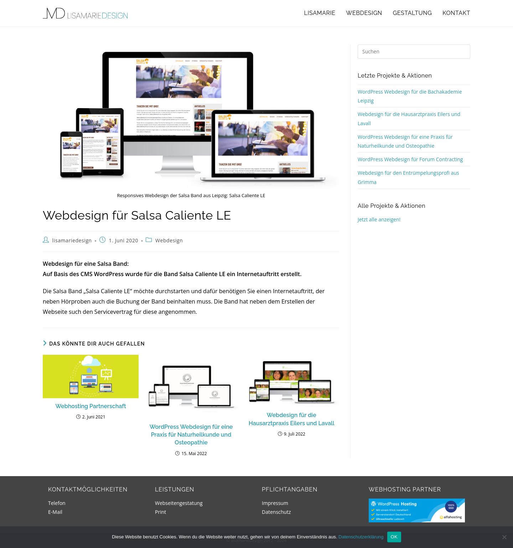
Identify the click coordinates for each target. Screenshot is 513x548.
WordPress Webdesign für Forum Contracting (410, 159)
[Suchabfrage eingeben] (414, 51)
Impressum (275, 503)
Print (160, 512)
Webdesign (169, 240)
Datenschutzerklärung (360, 536)
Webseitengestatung (179, 503)
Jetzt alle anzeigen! (379, 219)
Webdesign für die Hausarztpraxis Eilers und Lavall (292, 419)
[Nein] (504, 537)
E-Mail (55, 512)
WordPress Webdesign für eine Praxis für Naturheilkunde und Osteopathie (191, 434)
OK (394, 536)
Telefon (57, 503)
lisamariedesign (72, 240)
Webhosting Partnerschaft (91, 406)
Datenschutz (276, 512)
